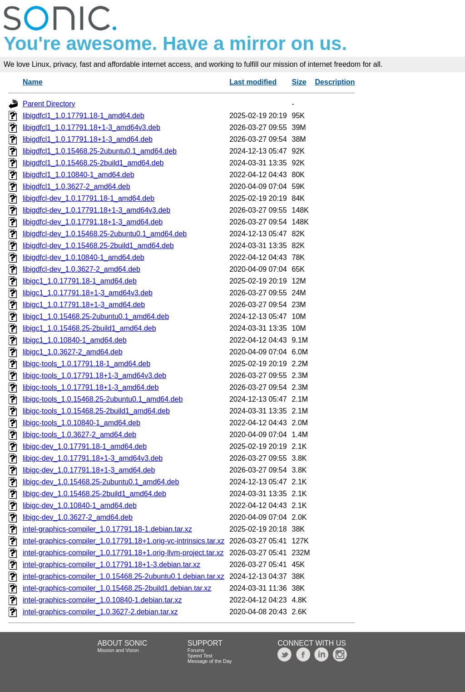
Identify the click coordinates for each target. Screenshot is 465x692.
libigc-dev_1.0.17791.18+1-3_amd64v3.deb (93, 458)
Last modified (253, 82)
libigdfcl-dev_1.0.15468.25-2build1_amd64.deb (98, 245)
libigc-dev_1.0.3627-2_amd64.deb (78, 517)
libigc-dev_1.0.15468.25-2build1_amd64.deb (94, 494)
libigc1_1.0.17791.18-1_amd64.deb (80, 281)
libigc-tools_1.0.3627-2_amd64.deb (79, 434)
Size (299, 82)
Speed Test (200, 655)
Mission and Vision (118, 650)
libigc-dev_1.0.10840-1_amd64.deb (80, 505)
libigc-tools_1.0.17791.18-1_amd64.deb (86, 364)
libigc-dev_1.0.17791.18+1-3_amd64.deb (89, 470)
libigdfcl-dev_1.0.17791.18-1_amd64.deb (88, 198)
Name (33, 82)
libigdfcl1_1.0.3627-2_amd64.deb (76, 186)
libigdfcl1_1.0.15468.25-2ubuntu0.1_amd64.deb (100, 151)
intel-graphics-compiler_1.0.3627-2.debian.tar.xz (100, 612)
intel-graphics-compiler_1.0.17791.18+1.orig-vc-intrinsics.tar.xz (123, 541)
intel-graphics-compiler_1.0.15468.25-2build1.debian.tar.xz (117, 588)
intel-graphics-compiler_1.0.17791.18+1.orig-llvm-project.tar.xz (123, 553)
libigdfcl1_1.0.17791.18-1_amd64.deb (83, 115)
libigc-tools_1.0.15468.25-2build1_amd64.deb (96, 411)
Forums (196, 650)
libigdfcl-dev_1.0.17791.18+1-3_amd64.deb (93, 222)
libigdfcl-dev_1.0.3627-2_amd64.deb (81, 269)
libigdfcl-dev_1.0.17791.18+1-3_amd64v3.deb (96, 210)
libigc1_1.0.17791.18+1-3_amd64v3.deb (88, 293)
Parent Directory (49, 104)
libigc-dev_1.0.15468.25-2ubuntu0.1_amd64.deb (101, 482)
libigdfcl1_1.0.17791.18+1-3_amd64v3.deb (91, 127)
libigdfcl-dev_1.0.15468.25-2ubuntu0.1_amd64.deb (105, 234)
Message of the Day (210, 661)
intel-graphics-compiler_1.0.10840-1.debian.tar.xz (102, 600)
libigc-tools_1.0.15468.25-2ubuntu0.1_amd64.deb (103, 399)
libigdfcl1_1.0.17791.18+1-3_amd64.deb (88, 139)
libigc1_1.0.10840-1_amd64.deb (75, 340)
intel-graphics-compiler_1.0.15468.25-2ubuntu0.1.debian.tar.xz (123, 576)
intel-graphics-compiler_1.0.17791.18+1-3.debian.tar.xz (111, 564)
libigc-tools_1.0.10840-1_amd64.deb (81, 423)
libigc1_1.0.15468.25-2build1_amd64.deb (89, 328)
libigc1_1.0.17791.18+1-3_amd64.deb (84, 305)
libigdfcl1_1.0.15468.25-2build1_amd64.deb (93, 163)
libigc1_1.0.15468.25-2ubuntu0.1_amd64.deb (96, 316)
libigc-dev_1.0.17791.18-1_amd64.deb (85, 446)
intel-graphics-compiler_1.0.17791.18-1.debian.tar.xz (107, 529)
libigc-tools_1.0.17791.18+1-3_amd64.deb (90, 387)
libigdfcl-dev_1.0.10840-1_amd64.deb (83, 257)
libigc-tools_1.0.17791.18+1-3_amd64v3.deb (94, 375)
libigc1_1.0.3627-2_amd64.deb (73, 352)
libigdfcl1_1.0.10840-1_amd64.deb (78, 175)
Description (335, 82)
